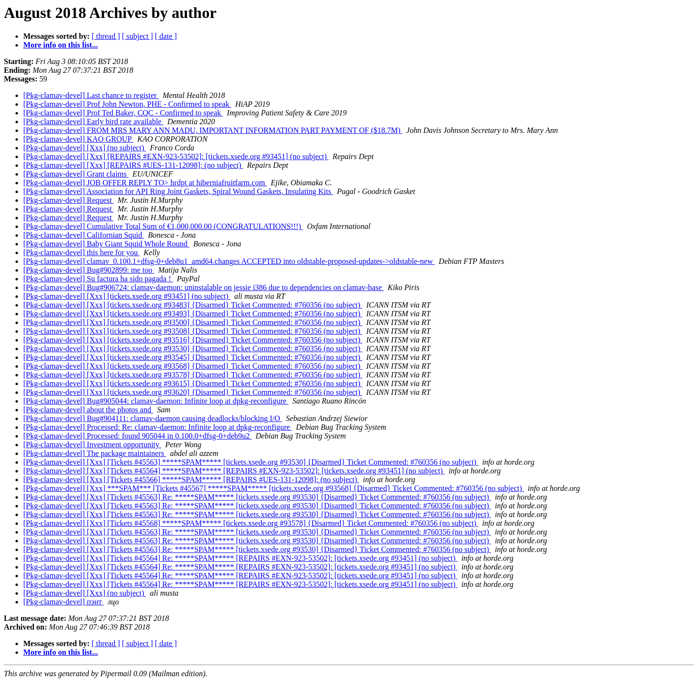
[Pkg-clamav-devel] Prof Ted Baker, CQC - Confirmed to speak (123, 113)
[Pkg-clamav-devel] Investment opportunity (92, 444)
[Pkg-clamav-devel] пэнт (63, 602)
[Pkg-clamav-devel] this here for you (81, 252)
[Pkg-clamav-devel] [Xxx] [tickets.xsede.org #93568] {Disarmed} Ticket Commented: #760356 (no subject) (192, 366)
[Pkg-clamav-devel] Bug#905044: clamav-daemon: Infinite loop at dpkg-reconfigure (155, 401)
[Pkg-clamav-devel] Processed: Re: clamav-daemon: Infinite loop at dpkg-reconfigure (157, 427)
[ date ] (166, 36)
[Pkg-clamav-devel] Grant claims (75, 174)
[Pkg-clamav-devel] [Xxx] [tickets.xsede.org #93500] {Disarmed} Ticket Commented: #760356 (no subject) (192, 322)
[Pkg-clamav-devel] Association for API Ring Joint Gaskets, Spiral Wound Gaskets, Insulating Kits (178, 191)
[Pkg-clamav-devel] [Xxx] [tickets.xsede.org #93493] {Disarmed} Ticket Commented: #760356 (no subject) (192, 313)
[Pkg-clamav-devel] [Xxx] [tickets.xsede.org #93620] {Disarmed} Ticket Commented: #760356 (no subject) (192, 392)
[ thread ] (106, 36)
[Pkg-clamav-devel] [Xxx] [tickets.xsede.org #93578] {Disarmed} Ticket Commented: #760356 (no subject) (192, 375)
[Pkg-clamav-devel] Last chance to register (91, 95)
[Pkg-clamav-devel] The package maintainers (94, 453)
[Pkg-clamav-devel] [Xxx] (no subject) (84, 148)
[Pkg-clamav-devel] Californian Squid (83, 235)
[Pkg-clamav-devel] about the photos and (88, 410)
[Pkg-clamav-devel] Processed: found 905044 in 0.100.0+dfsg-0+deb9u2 (137, 436)
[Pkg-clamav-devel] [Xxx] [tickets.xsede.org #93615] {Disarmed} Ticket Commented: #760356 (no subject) (192, 383)
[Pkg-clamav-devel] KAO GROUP (78, 139)
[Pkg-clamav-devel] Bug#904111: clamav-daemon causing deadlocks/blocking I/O (152, 418)
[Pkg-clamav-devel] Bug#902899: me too (88, 270)
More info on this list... (60, 45)
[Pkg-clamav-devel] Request (68, 200)
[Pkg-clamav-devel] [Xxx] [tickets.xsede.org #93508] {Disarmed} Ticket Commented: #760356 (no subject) (192, 331)
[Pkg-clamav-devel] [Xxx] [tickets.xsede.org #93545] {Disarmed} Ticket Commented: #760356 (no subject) (192, 357)
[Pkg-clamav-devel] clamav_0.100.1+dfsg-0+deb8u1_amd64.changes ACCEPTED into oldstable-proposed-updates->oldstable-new (229, 261)
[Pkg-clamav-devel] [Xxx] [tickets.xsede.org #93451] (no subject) (126, 296)
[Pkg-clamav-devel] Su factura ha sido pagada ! (98, 279)
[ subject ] (137, 36)
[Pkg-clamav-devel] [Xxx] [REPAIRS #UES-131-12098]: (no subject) (133, 165)
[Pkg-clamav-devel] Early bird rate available (93, 121)
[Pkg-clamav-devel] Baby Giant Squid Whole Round (106, 244)
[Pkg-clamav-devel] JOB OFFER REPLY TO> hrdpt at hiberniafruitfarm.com (145, 183)
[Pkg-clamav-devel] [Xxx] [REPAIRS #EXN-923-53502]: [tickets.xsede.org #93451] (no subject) (176, 156)
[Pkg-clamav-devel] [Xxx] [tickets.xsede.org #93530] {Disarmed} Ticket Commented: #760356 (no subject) (192, 348)
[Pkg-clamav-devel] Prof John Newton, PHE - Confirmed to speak (127, 104)
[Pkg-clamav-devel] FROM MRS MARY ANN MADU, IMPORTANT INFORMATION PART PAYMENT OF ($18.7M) (212, 130)
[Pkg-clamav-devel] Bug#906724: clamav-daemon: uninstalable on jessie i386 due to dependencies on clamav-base (203, 287)
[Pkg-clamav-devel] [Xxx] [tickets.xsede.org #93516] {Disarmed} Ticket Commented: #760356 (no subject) (192, 340)
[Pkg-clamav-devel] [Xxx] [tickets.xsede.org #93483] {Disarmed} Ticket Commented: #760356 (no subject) (192, 305)
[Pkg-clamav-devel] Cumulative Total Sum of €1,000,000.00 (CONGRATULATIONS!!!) (163, 226)
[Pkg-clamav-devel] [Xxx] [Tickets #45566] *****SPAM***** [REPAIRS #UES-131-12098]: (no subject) (191, 479)
